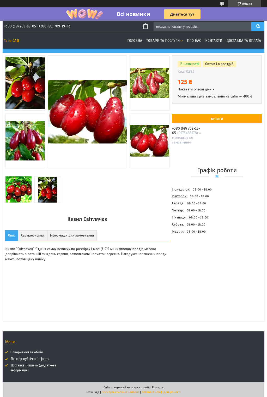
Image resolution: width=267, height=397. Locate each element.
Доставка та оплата (243, 40)
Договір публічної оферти (30, 359)
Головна (134, 40)
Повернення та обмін (26, 352)
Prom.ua (157, 387)
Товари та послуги (163, 40)
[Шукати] (257, 26)
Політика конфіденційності (161, 392)
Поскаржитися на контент (120, 392)
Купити (217, 119)
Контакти (213, 40)
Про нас (194, 40)
